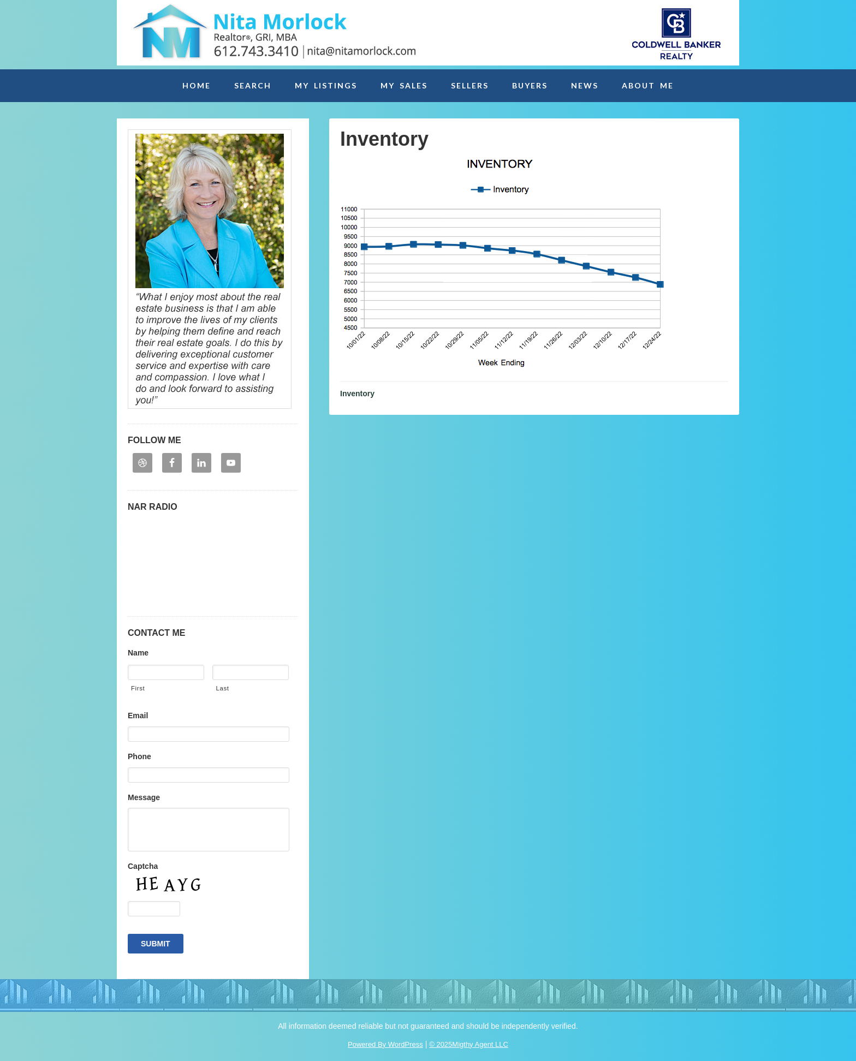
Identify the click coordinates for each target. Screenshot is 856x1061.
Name (138, 652)
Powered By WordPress (385, 1044)
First (138, 688)
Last (222, 688)
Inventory (357, 393)
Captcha (143, 866)
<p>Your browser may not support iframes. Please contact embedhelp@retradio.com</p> (213, 560)
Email (138, 715)
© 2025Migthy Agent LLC (468, 1044)
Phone (139, 756)
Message (144, 797)
